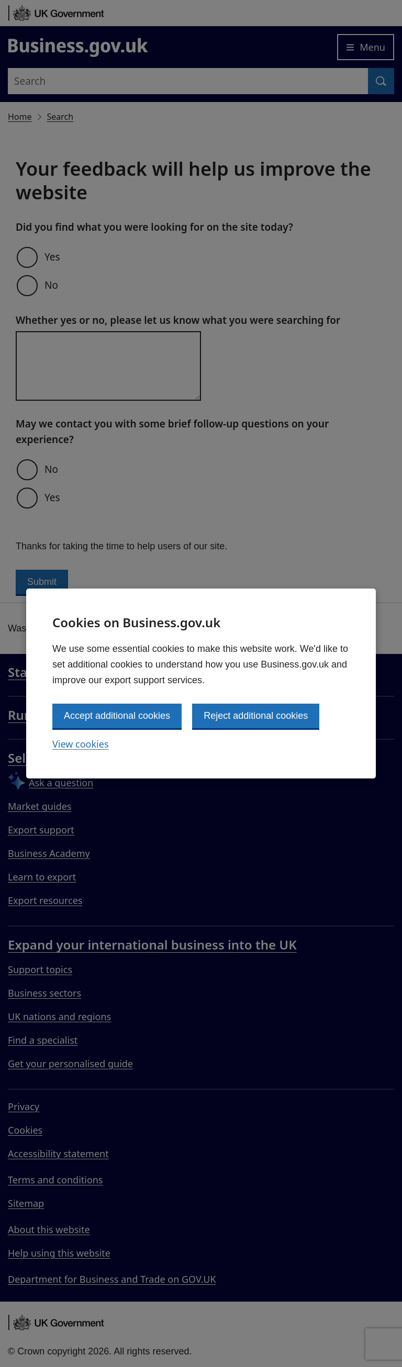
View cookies (80, 744)
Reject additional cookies (256, 715)
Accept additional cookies (117, 715)
